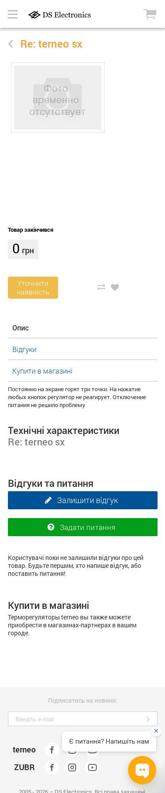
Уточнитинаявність (33, 287)
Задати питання (79, 527)
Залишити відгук (79, 500)
